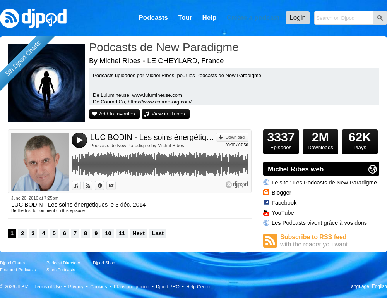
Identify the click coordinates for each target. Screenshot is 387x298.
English (379, 286)
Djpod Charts (12, 262)
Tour (185, 17)
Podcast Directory (63, 262)
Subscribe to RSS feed (329, 241)
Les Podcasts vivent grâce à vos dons (319, 223)
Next (138, 233)
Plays (360, 139)
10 (108, 233)
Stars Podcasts (60, 269)
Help (209, 17)
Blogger (281, 192)
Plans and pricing (131, 286)
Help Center (198, 286)
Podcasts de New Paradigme (164, 47)
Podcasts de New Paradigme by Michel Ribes (137, 145)
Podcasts (153, 17)
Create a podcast (252, 17)
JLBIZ (22, 286)
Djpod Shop (104, 262)
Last (158, 233)
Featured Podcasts (18, 269)
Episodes (281, 139)
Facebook (284, 203)
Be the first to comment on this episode (48, 210)
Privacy (76, 286)
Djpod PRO (168, 286)
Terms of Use (48, 286)
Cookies (98, 286)
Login (297, 17)
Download (235, 137)
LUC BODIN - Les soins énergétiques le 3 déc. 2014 (153, 137)
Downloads (320, 139)
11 (122, 233)
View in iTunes (168, 114)
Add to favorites (117, 114)
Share (115, 185)
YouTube (283, 213)
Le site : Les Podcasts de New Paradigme (324, 182)
